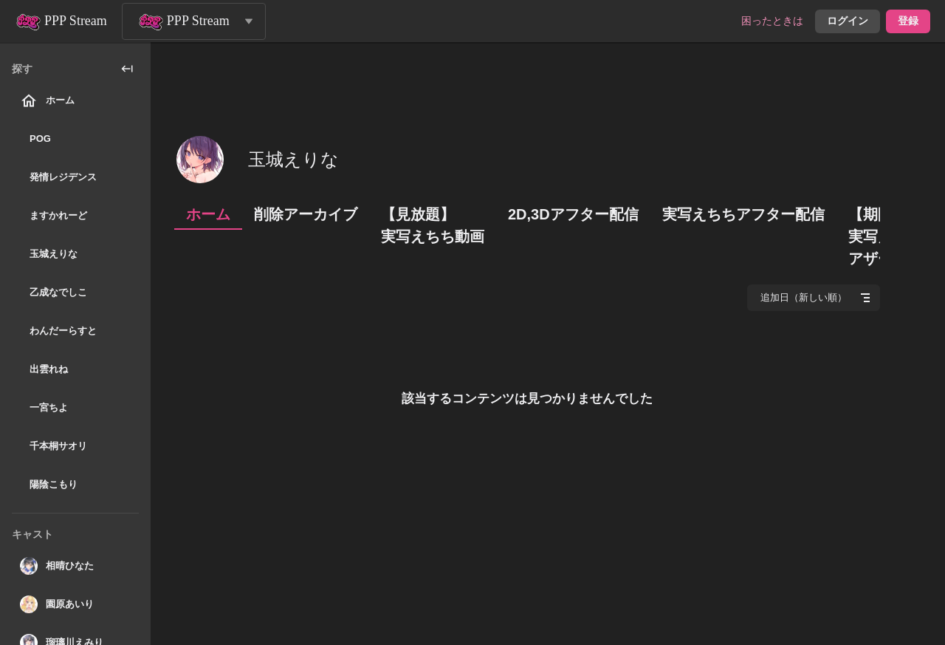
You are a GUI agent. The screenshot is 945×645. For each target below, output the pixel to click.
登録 (908, 21)
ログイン (847, 21)
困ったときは (772, 21)
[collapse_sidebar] (127, 69)
